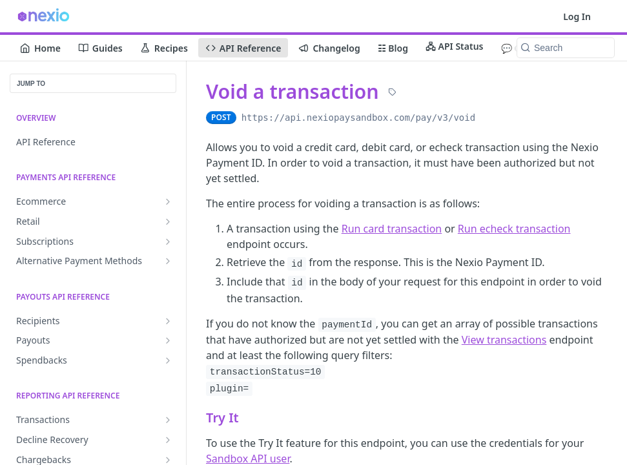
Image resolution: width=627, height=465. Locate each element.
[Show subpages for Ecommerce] (168, 201)
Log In (577, 16)
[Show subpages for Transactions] (168, 420)
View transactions (504, 340)
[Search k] (565, 47)
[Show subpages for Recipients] (168, 321)
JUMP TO (31, 83)
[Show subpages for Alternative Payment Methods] (168, 261)
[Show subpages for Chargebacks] (168, 460)
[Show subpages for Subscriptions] (168, 241)
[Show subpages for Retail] (168, 221)
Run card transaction (392, 229)
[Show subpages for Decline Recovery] (168, 440)
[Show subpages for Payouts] (168, 340)
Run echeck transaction (514, 229)
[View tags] (392, 92)
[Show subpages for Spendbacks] (168, 360)
